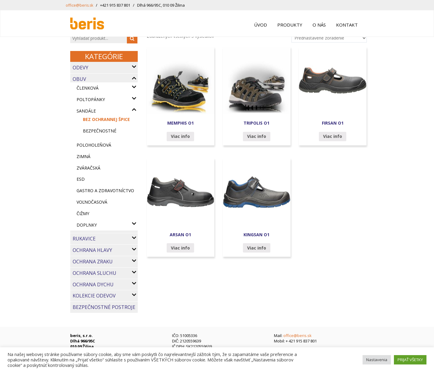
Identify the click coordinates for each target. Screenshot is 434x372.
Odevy (80, 67)
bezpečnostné (99, 131)
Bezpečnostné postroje (104, 307)
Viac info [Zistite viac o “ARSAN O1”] (180, 248)
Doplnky (87, 225)
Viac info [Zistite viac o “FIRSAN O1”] (332, 136)
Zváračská (88, 168)
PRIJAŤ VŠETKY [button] (410, 359)
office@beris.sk (80, 5)
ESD (81, 179)
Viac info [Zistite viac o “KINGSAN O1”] (256, 248)
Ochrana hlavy (92, 250)
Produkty (289, 25)
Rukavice (84, 238)
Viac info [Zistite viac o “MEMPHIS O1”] (180, 136)
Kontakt (347, 25)
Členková (88, 88)
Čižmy (83, 213)
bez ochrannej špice (106, 119)
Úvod (260, 25)
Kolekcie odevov (94, 295)
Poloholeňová (94, 145)
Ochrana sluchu (94, 273)
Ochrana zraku (93, 261)
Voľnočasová (92, 202)
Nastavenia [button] (376, 359)
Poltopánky (91, 99)
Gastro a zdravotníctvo (105, 190)
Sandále (86, 111)
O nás (319, 25)
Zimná (83, 156)
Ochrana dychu (93, 284)
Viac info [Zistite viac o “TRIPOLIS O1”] (256, 136)
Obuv (79, 79)
